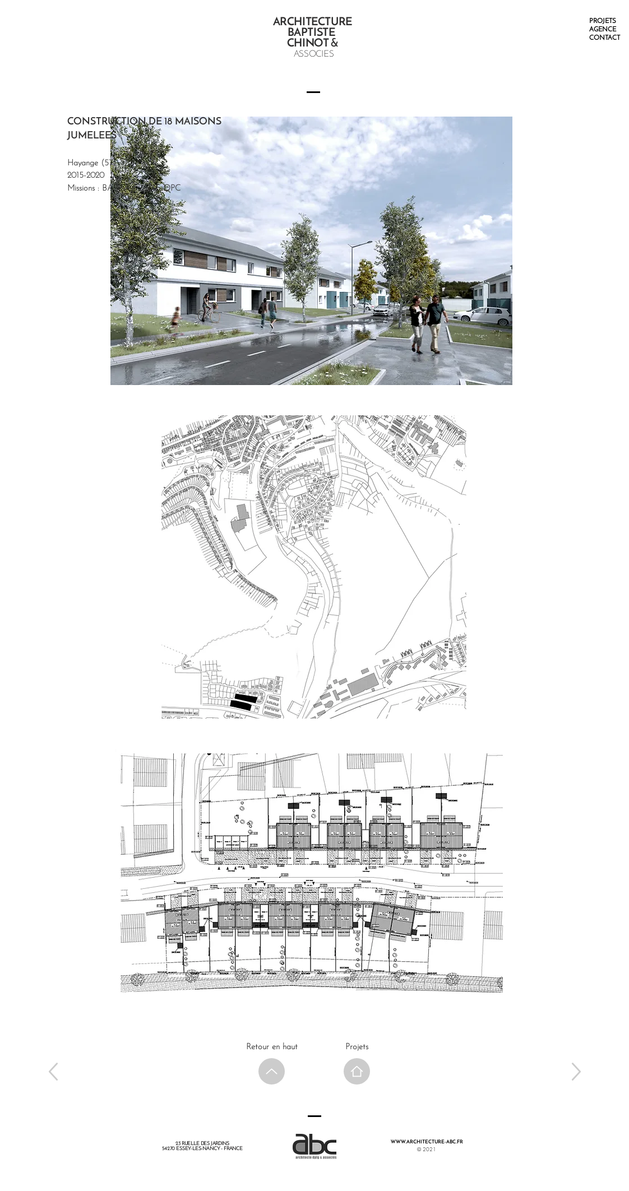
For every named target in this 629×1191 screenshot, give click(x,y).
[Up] (53, 1071)
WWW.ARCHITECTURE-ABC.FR (427, 1141)
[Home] (357, 1071)
